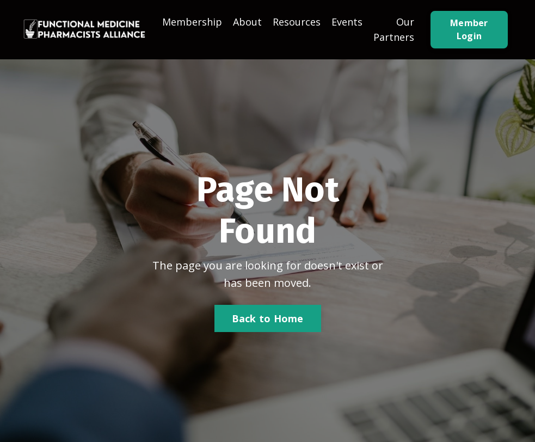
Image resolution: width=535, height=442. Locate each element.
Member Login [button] (469, 29)
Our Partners (393, 29)
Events (346, 21)
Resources (297, 21)
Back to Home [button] (268, 318)
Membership (192, 21)
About (247, 21)
